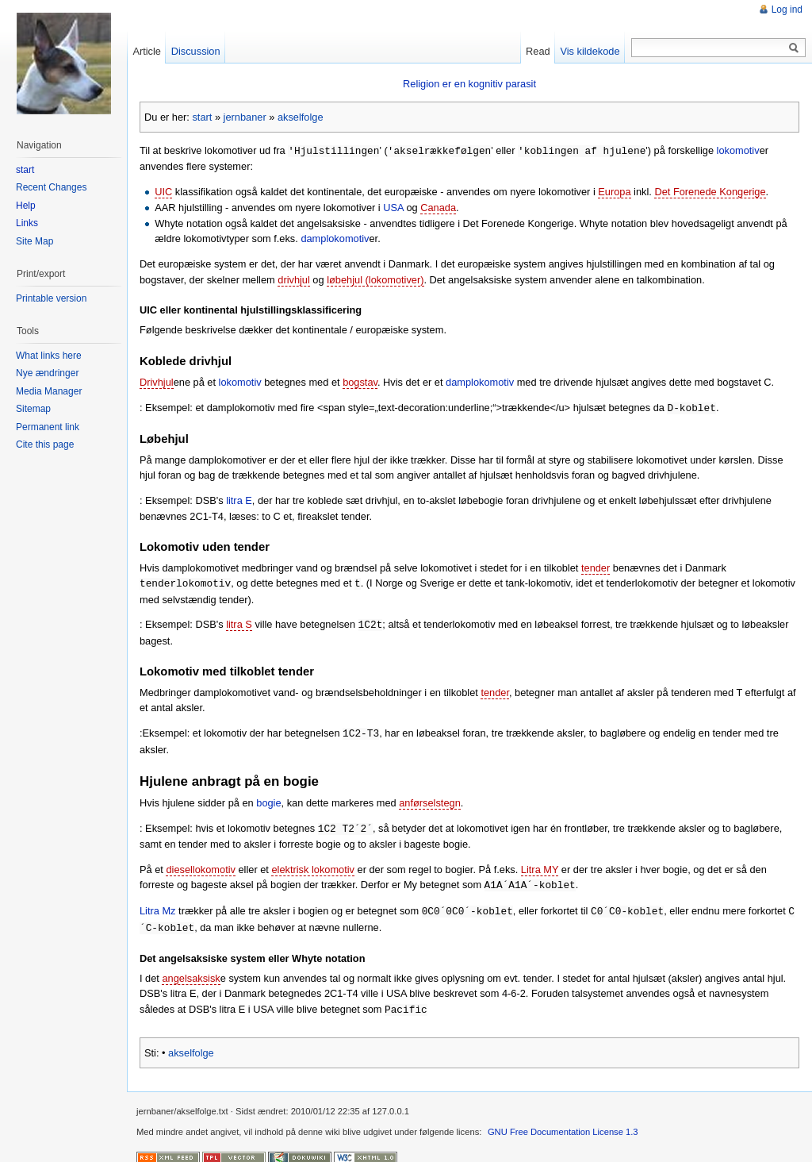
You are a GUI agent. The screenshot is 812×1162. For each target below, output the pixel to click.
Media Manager (49, 391)
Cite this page (45, 444)
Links (27, 223)
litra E (239, 499)
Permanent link (47, 427)
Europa (614, 191)
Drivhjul (157, 381)
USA (393, 207)
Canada (438, 207)
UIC (163, 191)
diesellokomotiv (201, 865)
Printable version (51, 298)
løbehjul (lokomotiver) (375, 279)
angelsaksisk (191, 971)
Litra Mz (158, 905)
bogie (268, 799)
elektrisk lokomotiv (312, 865)
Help (26, 205)
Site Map (34, 241)
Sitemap (33, 408)
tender (595, 566)
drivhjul (294, 279)
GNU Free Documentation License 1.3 (563, 1124)
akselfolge (301, 117)
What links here (49, 355)
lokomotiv (737, 150)
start (202, 117)
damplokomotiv (335, 238)
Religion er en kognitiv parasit (469, 84)
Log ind (787, 9)
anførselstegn (430, 799)
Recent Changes (51, 187)
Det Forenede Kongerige (709, 191)
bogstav (360, 381)
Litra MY (539, 865)
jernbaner (245, 117)
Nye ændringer (47, 373)
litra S (239, 622)
